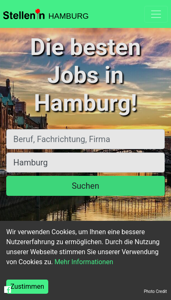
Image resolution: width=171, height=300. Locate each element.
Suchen (85, 186)
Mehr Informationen (84, 262)
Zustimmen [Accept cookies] (27, 286)
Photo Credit (155, 291)
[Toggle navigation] (156, 14)
